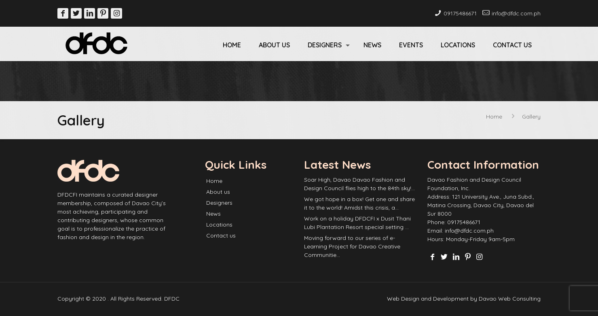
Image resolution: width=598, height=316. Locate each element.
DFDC (172, 298)
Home (494, 116)
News (213, 213)
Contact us (221, 235)
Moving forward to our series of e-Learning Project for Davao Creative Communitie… (352, 246)
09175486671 (460, 13)
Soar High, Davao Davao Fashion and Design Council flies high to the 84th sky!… (359, 184)
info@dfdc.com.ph (516, 13)
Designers (219, 202)
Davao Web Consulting (510, 298)
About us (218, 191)
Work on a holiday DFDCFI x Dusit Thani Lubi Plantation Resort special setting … (357, 223)
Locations (219, 224)
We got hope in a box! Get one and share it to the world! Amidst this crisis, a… (359, 203)
